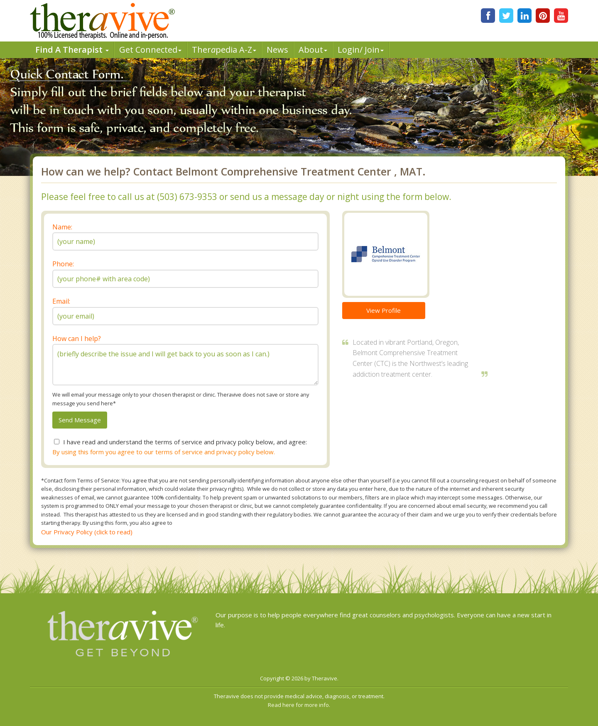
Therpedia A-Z (224, 49)
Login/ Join (361, 49)
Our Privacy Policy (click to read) (86, 532)
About (313, 49)
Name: (62, 226)
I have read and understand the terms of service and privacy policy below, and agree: (185, 442)
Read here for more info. (299, 705)
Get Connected (150, 49)
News (277, 49)
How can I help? (76, 338)
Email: (61, 301)
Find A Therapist (72, 49)
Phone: (63, 263)
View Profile (383, 310)
